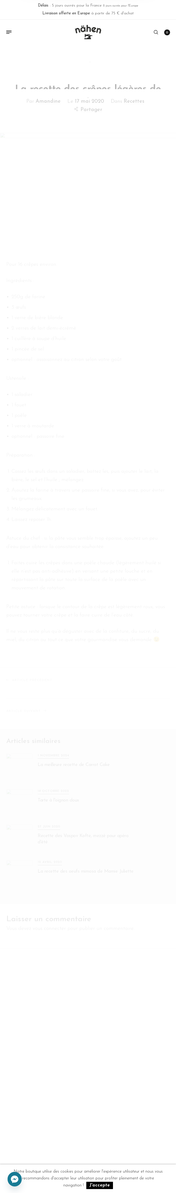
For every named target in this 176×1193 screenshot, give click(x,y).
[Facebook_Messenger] (15, 1179)
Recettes (134, 99)
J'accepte (99, 1185)
